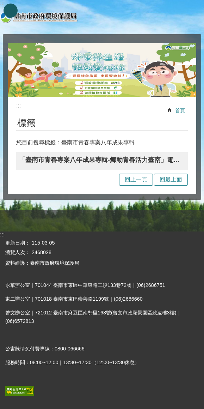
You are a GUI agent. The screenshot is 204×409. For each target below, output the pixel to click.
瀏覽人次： (17, 252)
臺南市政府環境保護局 (39, 17)
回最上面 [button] (171, 179)
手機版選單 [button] (11, 11)
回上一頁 (136, 179)
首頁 (180, 110)
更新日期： (17, 243)
